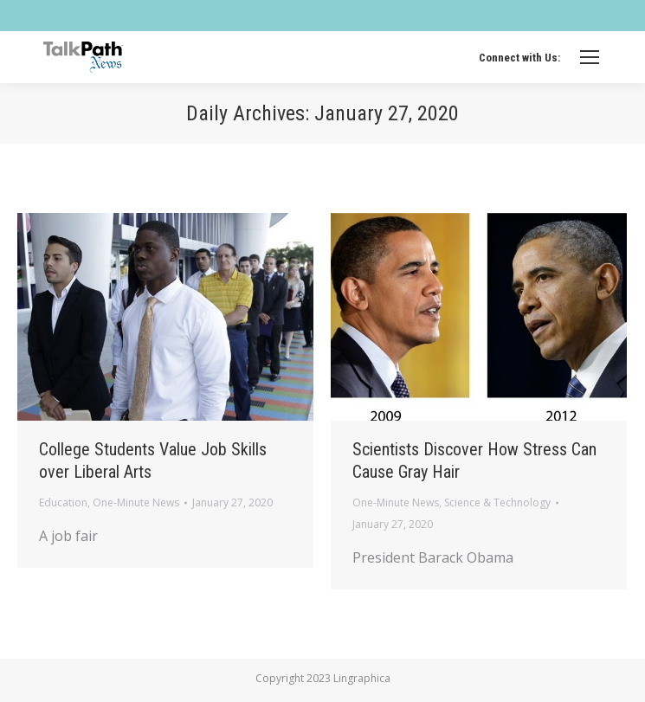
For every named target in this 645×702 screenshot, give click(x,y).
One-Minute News (136, 502)
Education (63, 502)
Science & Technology (497, 502)
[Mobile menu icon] (589, 57)
